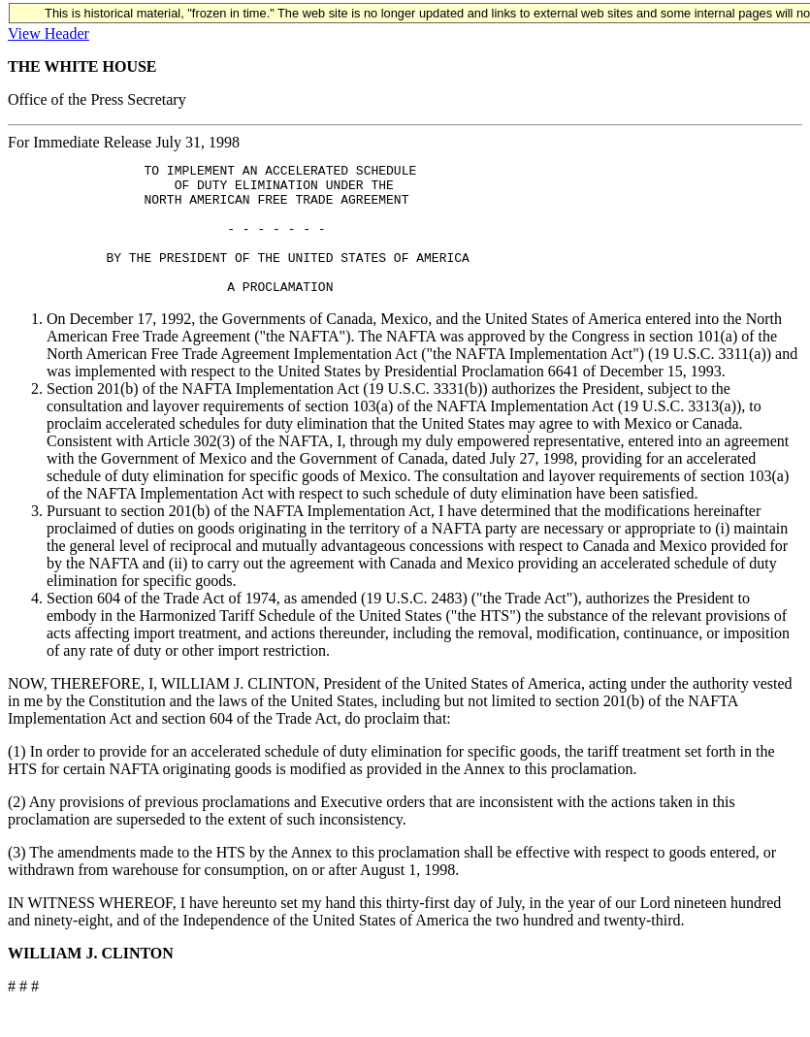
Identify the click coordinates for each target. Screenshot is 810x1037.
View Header (48, 33)
